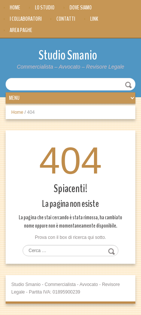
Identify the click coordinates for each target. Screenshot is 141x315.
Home (15, 7)
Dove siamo (81, 7)
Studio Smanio (68, 55)
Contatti (65, 19)
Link (94, 19)
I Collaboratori (26, 19)
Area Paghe (21, 30)
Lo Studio (45, 7)
